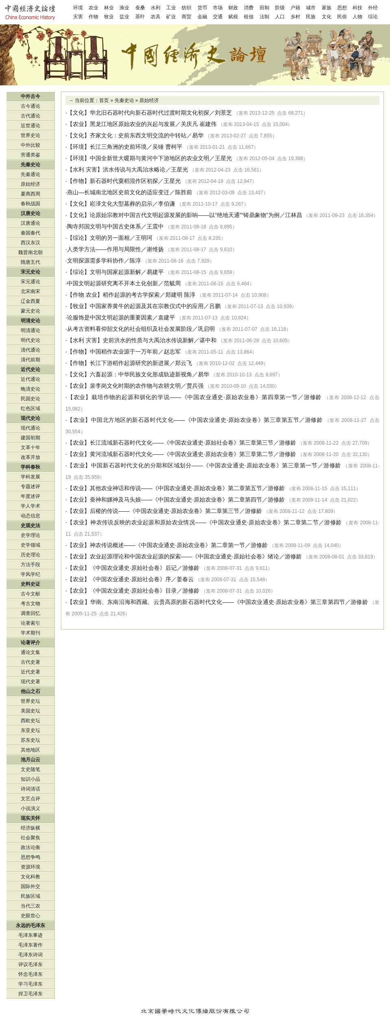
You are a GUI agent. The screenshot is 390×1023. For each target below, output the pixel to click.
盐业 (124, 17)
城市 (311, 8)
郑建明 (173, 294)
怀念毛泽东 (30, 974)
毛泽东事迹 (30, 935)
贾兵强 (195, 385)
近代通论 (30, 379)
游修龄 (313, 397)
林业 (109, 8)
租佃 (249, 17)
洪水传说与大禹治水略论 (134, 169)
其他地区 (30, 750)
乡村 (295, 17)
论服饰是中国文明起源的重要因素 (109, 317)
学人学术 (30, 506)
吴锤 (158, 146)
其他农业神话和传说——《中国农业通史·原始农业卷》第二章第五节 (176, 488)
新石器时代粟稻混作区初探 (124, 181)
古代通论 (30, 116)
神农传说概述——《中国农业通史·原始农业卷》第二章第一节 (167, 545)
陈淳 (135, 260)
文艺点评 (30, 798)
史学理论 (30, 535)
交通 (218, 17)
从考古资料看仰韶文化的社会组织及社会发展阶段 (129, 329)
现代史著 (30, 681)
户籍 (295, 8)
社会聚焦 (30, 838)
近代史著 (30, 672)
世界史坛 (30, 701)
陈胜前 (183, 192)
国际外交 (30, 886)
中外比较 (30, 145)
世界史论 (30, 135)
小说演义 (30, 808)
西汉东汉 (30, 242)
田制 (264, 8)
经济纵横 (30, 828)
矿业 (171, 17)
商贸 (186, 17)
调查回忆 (30, 613)
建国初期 (30, 438)
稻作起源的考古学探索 (131, 294)
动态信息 (30, 516)
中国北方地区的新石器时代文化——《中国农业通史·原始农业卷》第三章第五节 (195, 420)
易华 (198, 135)
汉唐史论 (30, 213)
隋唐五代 (30, 262)
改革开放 (30, 457)
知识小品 (30, 779)
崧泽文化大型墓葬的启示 (121, 203)
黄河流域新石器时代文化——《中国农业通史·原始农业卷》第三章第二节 (181, 454)
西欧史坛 (30, 720)
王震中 (155, 226)
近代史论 (30, 369)
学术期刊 (30, 633)
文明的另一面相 (110, 238)
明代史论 (30, 340)
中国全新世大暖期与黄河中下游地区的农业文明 (149, 158)
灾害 (78, 17)
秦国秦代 (30, 233)
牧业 (109, 17)
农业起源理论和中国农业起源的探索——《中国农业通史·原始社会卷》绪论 (184, 556)
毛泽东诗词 (30, 955)
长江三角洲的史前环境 (118, 146)
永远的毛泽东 (30, 925)
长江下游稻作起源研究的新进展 (129, 363)
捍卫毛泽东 (30, 994)
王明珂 (143, 238)
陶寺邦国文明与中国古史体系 (104, 226)
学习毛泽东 (30, 984)
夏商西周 (30, 194)
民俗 (342, 17)
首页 (104, 100)
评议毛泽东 (30, 964)
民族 (311, 17)
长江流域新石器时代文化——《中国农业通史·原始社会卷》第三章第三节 (181, 442)
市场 (218, 8)
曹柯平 (173, 146)
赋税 (233, 17)
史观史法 (30, 525)
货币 (202, 8)
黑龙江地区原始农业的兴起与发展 (132, 124)
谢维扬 (155, 249)
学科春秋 (30, 467)
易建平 (155, 272)
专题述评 (30, 486)
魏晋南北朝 (30, 252)
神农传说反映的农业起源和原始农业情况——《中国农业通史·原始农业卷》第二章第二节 (204, 522)
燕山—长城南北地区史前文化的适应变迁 (118, 192)
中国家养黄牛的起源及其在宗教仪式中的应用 (147, 306)
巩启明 (206, 329)
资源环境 (30, 867)
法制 (264, 17)
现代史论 (30, 418)
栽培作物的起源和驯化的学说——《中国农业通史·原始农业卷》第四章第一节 (194, 397)
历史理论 (30, 555)
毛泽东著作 (30, 945)
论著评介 (30, 642)
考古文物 (30, 603)
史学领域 (30, 545)
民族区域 (30, 896)
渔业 (124, 8)
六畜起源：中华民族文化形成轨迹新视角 (141, 374)
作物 (93, 17)
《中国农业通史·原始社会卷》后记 (133, 568)
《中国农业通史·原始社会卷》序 (130, 579)
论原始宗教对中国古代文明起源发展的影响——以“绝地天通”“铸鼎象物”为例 (185, 215)
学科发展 (30, 477)
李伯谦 (166, 203)
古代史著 (30, 662)
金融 (202, 17)
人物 (357, 17)
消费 (249, 8)
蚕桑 (140, 8)
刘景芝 (223, 112)
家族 (327, 8)
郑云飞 (183, 363)
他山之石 (30, 691)
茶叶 (140, 17)
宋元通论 (30, 282)
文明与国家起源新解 (115, 272)
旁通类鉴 (30, 155)
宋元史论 (30, 272)
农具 (155, 17)
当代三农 (30, 906)
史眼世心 (30, 916)
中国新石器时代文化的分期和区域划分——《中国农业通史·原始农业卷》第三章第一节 (204, 465)
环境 (78, 8)
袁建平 (166, 317)
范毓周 (172, 283)
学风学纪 (30, 574)
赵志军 (172, 351)
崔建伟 (208, 124)
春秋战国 (30, 203)
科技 (357, 8)
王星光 (223, 158)
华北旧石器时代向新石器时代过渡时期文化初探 (149, 112)
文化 (327, 17)
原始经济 (149, 100)
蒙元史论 (30, 311)
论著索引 (30, 623)
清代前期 (30, 360)
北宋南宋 (30, 291)
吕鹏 (215, 306)
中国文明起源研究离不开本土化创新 (112, 283)
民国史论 (30, 399)
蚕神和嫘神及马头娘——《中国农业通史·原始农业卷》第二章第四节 (176, 499)
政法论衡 (30, 847)
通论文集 (30, 652)
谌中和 (208, 340)
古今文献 (30, 594)
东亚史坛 (30, 730)
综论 (373, 17)
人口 (280, 17)
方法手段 (30, 564)
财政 (233, 8)
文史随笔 (30, 769)
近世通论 (30, 125)
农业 (93, 8)
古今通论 (30, 106)
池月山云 (30, 759)
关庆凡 (189, 124)
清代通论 (30, 350)
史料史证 (30, 584)
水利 (155, 8)
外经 (373, 8)
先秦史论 (124, 100)
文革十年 (30, 447)
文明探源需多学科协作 (95, 260)
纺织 (186, 8)
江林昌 (293, 215)
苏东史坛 (30, 740)
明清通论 (30, 330)
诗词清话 (30, 789)
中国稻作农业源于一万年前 (124, 351)
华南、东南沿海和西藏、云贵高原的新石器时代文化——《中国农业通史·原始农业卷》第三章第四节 (217, 602)
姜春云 (185, 579)
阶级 (280, 8)
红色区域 (30, 408)
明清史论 (30, 321)
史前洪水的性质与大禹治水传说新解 (148, 340)
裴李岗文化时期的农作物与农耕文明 (135, 385)
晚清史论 (30, 389)
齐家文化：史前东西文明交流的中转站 (138, 135)
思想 (342, 8)
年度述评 (30, 496)
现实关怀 (30, 818)
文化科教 (30, 877)
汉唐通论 (30, 223)
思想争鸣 (30, 857)
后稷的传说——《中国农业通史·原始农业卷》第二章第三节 (164, 511)
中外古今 (30, 96)
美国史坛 (30, 711)
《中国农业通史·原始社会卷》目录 (133, 590)
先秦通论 (30, 174)
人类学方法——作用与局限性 (104, 249)
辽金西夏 (30, 301)
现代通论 (30, 428)
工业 (171, 8)
